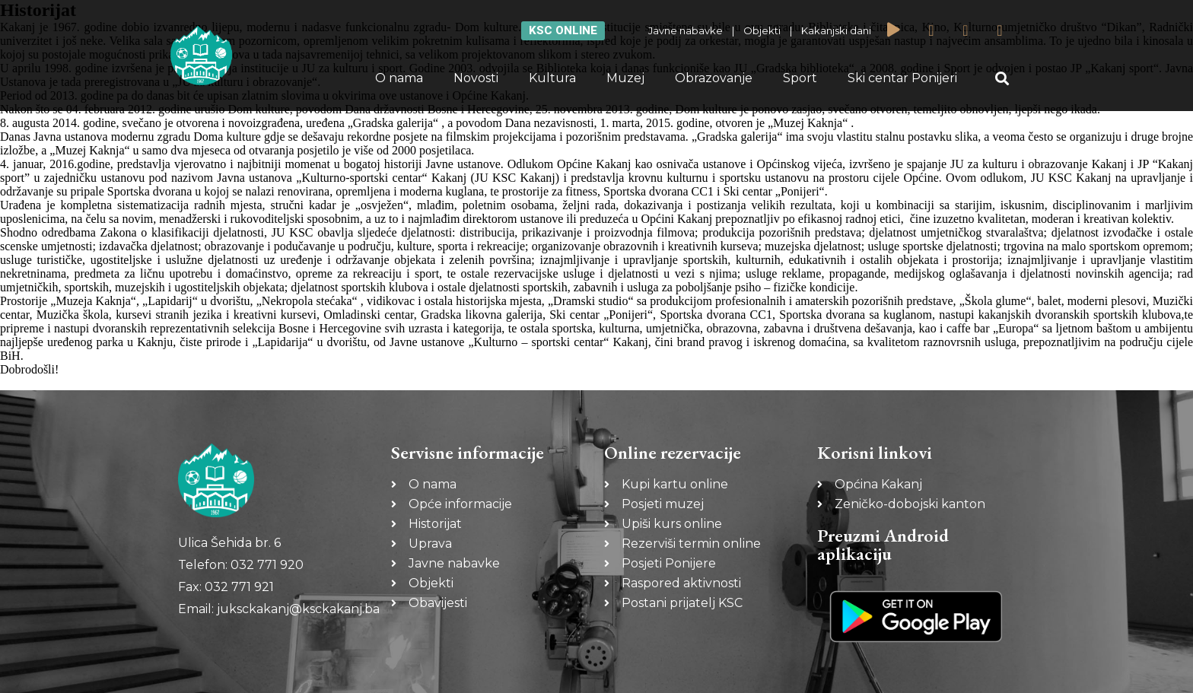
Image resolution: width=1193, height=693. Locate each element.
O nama (399, 78)
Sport (800, 78)
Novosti (475, 78)
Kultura (552, 78)
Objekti (762, 30)
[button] (1002, 78)
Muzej (625, 78)
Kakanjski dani (836, 30)
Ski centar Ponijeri (902, 78)
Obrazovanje (713, 78)
